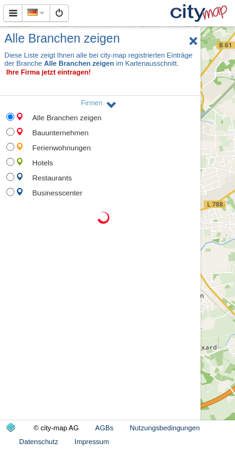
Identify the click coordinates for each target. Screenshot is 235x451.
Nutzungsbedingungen (165, 428)
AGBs (104, 428)
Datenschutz (38, 441)
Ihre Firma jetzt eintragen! (48, 72)
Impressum (92, 441)
